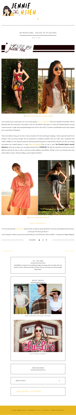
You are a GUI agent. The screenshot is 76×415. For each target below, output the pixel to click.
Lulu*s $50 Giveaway (38, 354)
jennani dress (33, 217)
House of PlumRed (43, 122)
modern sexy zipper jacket (44, 116)
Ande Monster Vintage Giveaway (38, 316)
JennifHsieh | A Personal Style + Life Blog (33, 410)
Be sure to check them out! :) (38, 223)
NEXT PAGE (70, 251)
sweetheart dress (30, 116)
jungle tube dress (43, 217)
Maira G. (61, 410)
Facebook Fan (20, 229)
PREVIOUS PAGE (7, 251)
